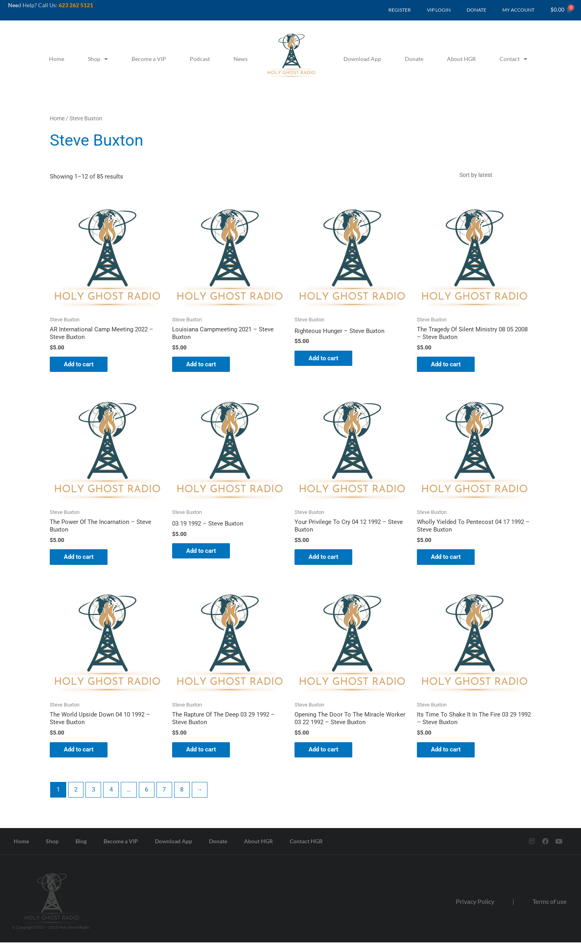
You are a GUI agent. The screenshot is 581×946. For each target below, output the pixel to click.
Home (56, 58)
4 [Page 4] (111, 793)
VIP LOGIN (439, 10)
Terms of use (549, 905)
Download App (362, 58)
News (241, 58)
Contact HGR (306, 844)
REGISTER (399, 10)
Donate (414, 58)
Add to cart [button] (80, 365)
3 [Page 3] (93, 793)
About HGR (461, 58)
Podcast (200, 58)
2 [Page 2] (75, 793)
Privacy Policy (475, 905)
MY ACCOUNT (518, 10)
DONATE (476, 10)
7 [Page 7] (165, 793)
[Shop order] (493, 175)
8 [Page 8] (183, 793)
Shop (98, 59)
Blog (81, 844)
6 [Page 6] (147, 793)
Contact (513, 59)
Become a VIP (149, 58)
